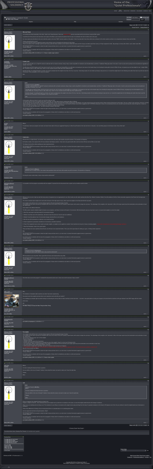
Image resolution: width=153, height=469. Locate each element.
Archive (147, 457)
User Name (129, 17)
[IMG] (5, 447)
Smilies (6, 445)
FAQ (75, 21)
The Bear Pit (20, 17)
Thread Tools (135, 27)
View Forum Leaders (144, 455)
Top (150, 457)
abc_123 (7, 291)
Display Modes (144, 27)
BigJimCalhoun (9, 183)
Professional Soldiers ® (11, 17)
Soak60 (6, 61)
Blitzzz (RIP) (8, 32)
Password (129, 19)
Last (145, 25)
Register (31, 21)
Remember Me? (144, 17)
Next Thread (80, 428)
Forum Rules (7, 450)
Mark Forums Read (134, 455)
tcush (6, 123)
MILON (6, 365)
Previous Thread (73, 428)
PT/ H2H (26, 17)
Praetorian (7, 167)
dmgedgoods (8, 319)
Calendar (121, 21)
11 (141, 25)
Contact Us (129, 457)
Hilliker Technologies (85, 463)
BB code (6, 444)
